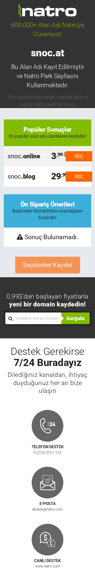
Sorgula (75, 318)
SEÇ (79, 156)
